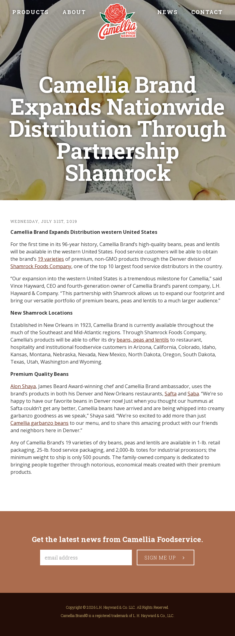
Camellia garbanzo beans (39, 423)
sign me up (165, 557)
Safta (171, 393)
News (167, 12)
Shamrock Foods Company (40, 266)
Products (30, 12)
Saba (193, 393)
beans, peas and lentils (143, 339)
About (74, 12)
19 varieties (51, 259)
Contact (207, 12)
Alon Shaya (23, 386)
